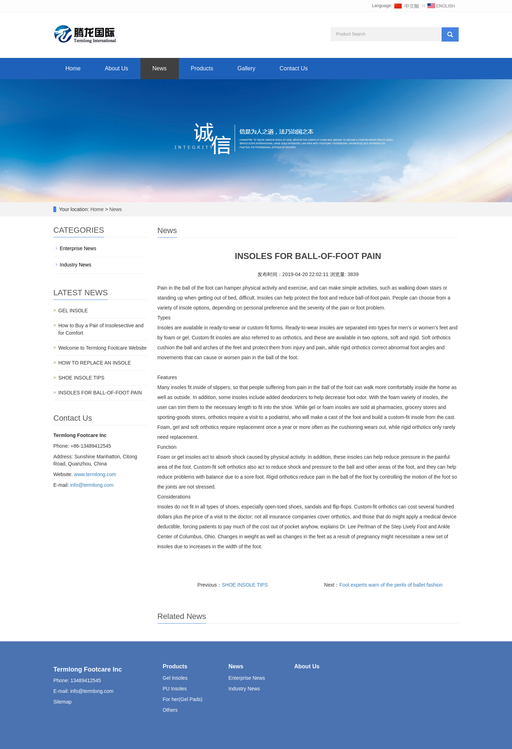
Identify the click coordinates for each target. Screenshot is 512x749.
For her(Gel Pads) (183, 699)
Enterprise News (78, 248)
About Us (116, 68)
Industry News (75, 265)
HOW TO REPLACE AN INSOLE (94, 363)
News (160, 68)
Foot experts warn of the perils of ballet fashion (390, 585)
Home (73, 68)
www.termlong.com (95, 474)
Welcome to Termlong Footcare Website (102, 348)
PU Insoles (175, 688)
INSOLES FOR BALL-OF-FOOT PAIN (100, 392)
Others (170, 710)
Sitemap (62, 702)
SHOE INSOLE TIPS (245, 585)
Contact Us (293, 68)
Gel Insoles (175, 678)
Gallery (247, 68)
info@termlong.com (91, 485)
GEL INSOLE (73, 310)
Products (202, 68)
